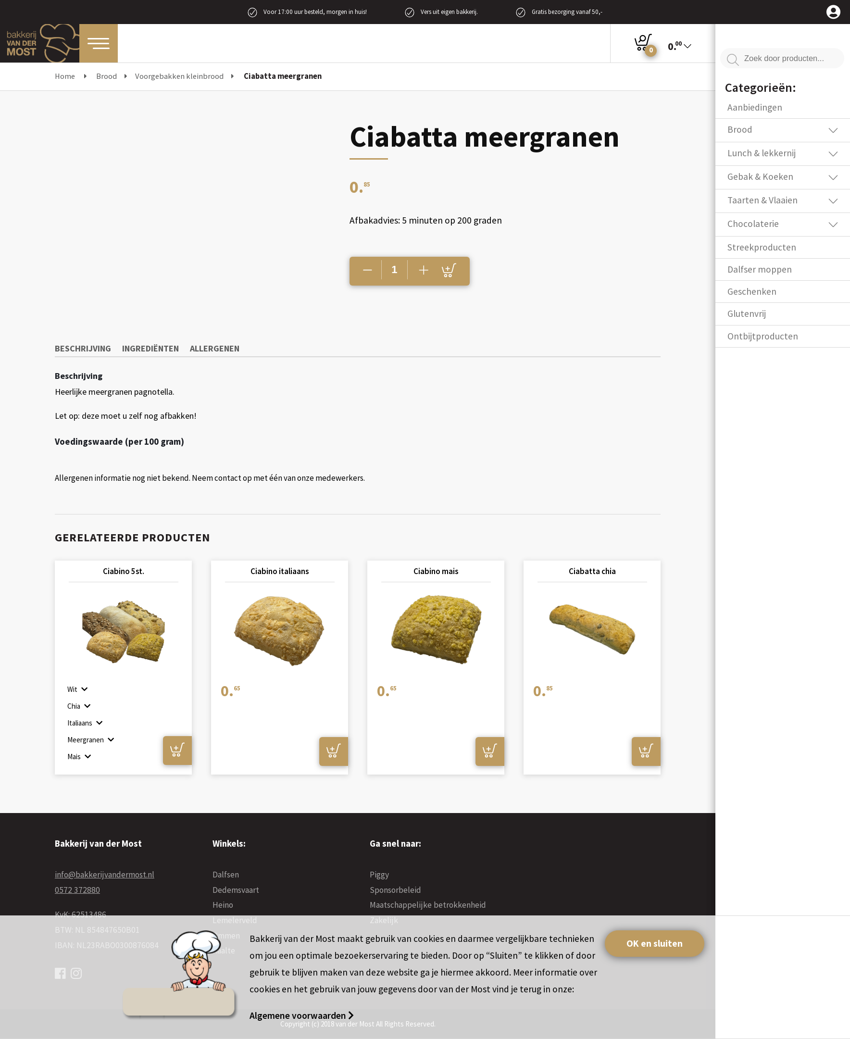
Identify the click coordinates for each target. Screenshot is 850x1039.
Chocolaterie (753, 223)
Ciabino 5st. (123, 571)
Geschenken (751, 291)
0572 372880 (77, 890)
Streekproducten (761, 247)
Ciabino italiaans (279, 571)
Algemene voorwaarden (299, 1015)
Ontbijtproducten (762, 336)
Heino (222, 905)
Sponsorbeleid (395, 890)
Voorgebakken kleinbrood (179, 76)
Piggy (379, 874)
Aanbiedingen (754, 107)
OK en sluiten (654, 943)
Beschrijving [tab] (83, 348)
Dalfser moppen (759, 269)
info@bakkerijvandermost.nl (104, 874)
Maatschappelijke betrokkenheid (428, 905)
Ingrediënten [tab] (150, 348)
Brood (106, 76)
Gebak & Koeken (760, 176)
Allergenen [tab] (214, 348)
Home (65, 76)
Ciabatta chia (592, 571)
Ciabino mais (435, 571)
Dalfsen (225, 874)
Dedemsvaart (235, 890)
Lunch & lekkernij (761, 153)
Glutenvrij (746, 313)
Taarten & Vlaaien (762, 200)
